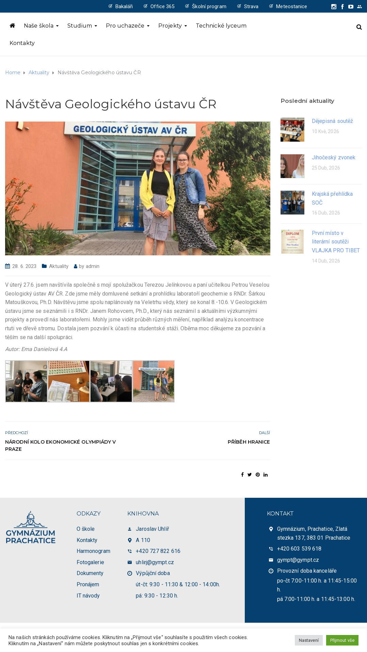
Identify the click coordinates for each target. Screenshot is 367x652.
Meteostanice (291, 6)
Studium (79, 25)
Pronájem (88, 584)
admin (93, 266)
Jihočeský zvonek (334, 157)
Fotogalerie (90, 562)
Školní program (209, 6)
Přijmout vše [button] (342, 640)
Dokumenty (90, 573)
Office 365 (162, 6)
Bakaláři (124, 6)
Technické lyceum (221, 25)
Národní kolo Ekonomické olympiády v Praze (60, 445)
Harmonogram (93, 551)
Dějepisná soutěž (332, 121)
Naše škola (38, 25)
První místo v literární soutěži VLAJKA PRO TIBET (336, 242)
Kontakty (22, 43)
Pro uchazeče (125, 25)
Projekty (170, 25)
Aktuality (58, 266)
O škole (86, 529)
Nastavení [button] (309, 640)
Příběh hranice (249, 442)
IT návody (88, 595)
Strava (251, 6)
